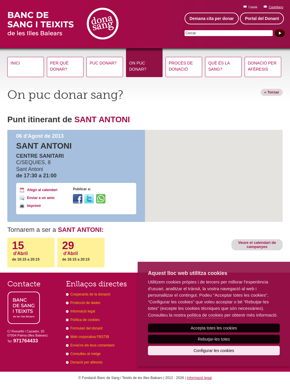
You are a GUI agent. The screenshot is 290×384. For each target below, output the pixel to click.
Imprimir (34, 206)
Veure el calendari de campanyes (257, 244)
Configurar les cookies (214, 350)
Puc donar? (103, 63)
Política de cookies (85, 320)
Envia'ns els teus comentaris (92, 345)
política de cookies (205, 314)
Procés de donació (181, 66)
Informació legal (82, 311)
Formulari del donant (86, 328)
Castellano (276, 7)
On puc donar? (137, 66)
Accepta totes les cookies (214, 328)
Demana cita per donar (212, 18)
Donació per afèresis (262, 66)
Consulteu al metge (85, 354)
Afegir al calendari (42, 190)
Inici (15, 63)
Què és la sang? (219, 66)
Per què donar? (59, 66)
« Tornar (271, 92)
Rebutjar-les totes (214, 339)
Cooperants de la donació (90, 294)
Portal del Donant (262, 18)
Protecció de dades (85, 303)
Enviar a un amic (41, 198)
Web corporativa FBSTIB (89, 337)
